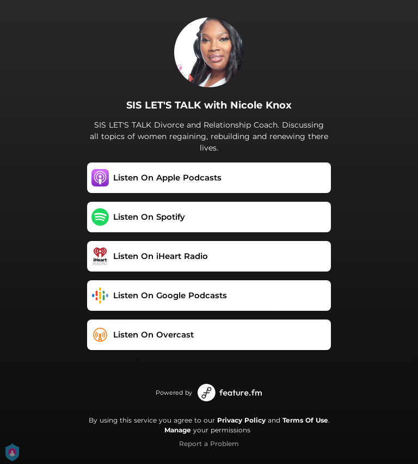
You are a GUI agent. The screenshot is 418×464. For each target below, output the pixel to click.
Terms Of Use (305, 420)
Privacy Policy (241, 420)
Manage (177, 430)
